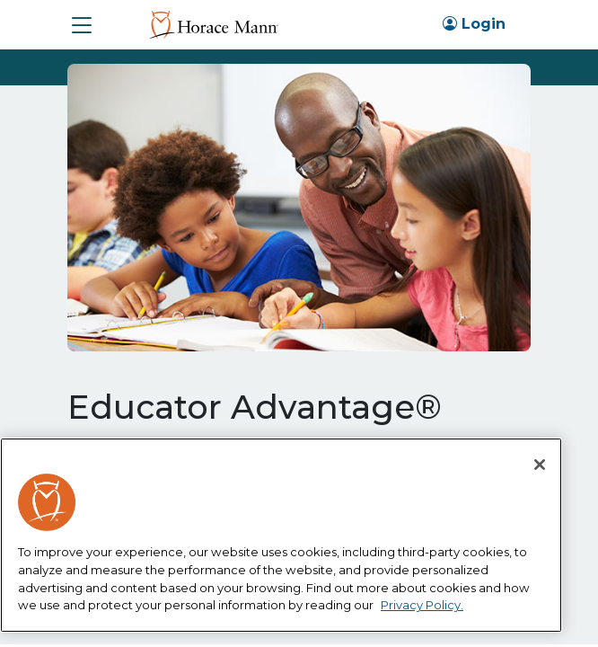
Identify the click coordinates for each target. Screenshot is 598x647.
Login (474, 23)
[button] (81, 25)
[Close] (539, 464)
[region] (281, 535)
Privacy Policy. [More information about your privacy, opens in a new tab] (422, 605)
